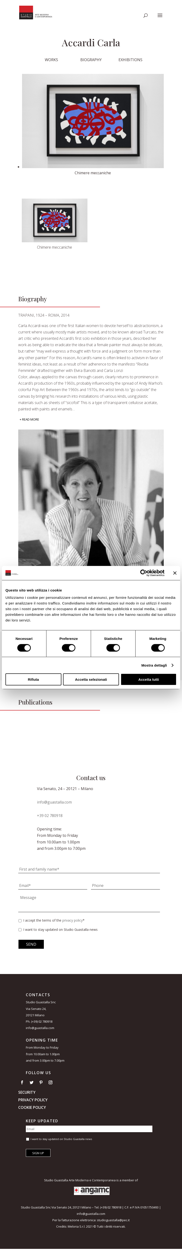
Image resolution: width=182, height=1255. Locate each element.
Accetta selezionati (91, 679)
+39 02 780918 (50, 815)
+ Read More (29, 419)
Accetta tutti (148, 679)
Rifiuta (33, 679)
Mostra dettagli (154, 665)
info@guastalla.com (54, 802)
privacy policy (72, 920)
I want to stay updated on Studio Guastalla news (60, 929)
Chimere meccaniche (54, 247)
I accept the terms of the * (54, 920)
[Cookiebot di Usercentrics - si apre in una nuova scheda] (143, 572)
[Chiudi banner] (175, 572)
